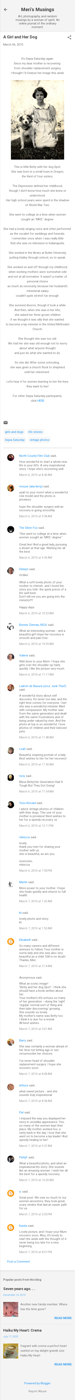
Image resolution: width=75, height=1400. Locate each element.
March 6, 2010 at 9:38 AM (35, 516)
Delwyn (23, 569)
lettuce (23, 1085)
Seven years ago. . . (19, 1289)
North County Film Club (34, 456)
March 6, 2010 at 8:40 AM (35, 475)
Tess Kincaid (27, 803)
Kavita (23, 1226)
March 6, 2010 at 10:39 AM (36, 644)
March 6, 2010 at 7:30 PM (35, 870)
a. (20, 1191)
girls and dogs (14, 432)
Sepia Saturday (15, 440)
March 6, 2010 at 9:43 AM (35, 557)
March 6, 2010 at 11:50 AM (36, 764)
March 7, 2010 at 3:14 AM (35, 966)
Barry (22, 1040)
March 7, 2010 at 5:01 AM (35, 1029)
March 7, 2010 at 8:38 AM (35, 1101)
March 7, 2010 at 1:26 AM (35, 901)
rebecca (24, 837)
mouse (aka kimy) (31, 486)
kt (20, 913)
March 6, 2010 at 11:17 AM (36, 674)
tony (22, 776)
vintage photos (39, 440)
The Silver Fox (28, 528)
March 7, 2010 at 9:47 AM (35, 1146)
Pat (21, 1112)
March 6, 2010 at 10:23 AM (36, 613)
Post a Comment (18, 1261)
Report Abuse (38, 1391)
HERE (40, 400)
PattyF (23, 1157)
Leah (22, 749)
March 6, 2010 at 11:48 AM (36, 737)
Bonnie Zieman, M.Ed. (33, 625)
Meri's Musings (37, 9)
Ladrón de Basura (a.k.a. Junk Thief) (42, 686)
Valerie (23, 655)
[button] (69, 38)
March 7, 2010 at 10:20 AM (36, 1180)
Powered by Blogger (37, 1383)
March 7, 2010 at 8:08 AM (35, 1074)
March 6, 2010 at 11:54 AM (36, 791)
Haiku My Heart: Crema (22, 1330)
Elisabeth (25, 940)
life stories (36, 432)
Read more (63, 1318)
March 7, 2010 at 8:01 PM (35, 1252)
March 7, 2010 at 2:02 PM (35, 1214)
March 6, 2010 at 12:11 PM (36, 825)
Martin (23, 882)
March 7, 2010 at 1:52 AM (35, 928)
